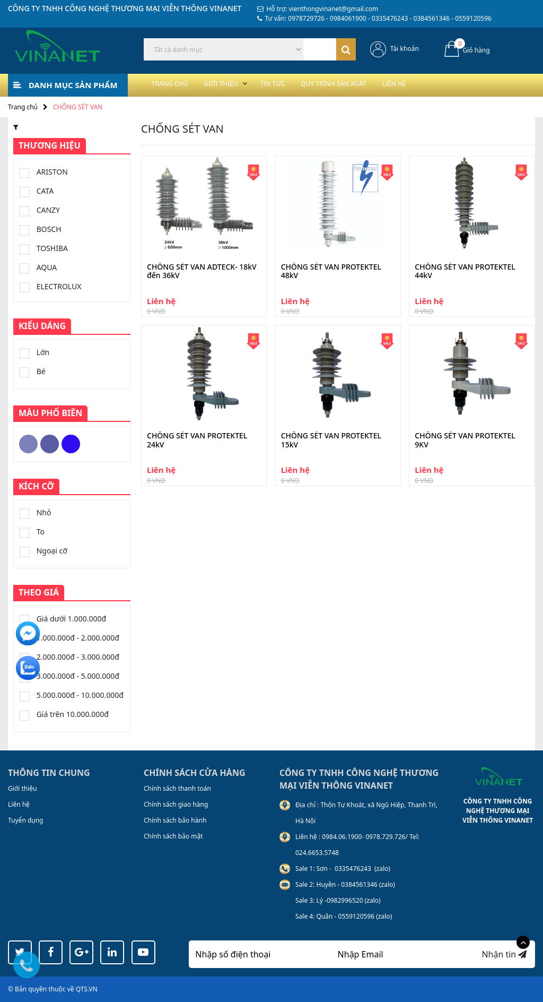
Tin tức (304, 85)
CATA (36, 191)
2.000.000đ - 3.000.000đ (69, 657)
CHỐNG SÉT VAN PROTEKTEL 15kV (331, 440)
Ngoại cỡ (43, 550)
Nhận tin (504, 954)
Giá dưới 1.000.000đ (62, 618)
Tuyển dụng (25, 820)
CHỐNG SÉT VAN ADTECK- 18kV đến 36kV (202, 272)
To (32, 531)
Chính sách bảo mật (173, 836)
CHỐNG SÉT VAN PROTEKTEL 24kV (197, 440)
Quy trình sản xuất (381, 85)
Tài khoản (404, 48)
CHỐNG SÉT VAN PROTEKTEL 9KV (465, 440)
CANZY (39, 210)
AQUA (38, 267)
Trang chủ (176, 85)
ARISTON (43, 172)
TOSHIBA (43, 248)
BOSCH (40, 229)
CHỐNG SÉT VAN (77, 106)
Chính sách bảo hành (175, 820)
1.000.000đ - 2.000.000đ (69, 637)
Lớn (34, 352)
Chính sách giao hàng (176, 804)
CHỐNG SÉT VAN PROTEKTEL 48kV (331, 272)
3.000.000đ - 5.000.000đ (69, 676)
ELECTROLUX (50, 286)
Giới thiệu (240, 85)
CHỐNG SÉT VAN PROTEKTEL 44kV (465, 272)
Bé (32, 371)
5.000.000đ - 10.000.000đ (71, 695)
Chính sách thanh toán (177, 788)
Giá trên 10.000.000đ (64, 714)
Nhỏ (35, 512)
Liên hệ (456, 85)
